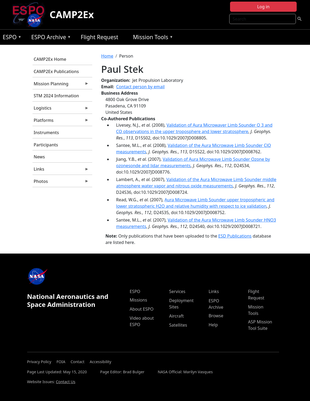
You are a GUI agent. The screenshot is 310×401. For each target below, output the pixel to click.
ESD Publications (235, 236)
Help (213, 325)
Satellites (178, 325)
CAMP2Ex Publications (56, 71)
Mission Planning (61, 85)
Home (107, 56)
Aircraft (176, 316)
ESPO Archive (50, 38)
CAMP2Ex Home (50, 59)
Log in (263, 7)
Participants (46, 145)
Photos (61, 182)
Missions (138, 300)
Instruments (46, 132)
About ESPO (141, 309)
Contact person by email (140, 87)
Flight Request (99, 37)
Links (61, 170)
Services (177, 291)
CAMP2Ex (72, 14)
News (39, 157)
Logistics (61, 109)
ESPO (11, 38)
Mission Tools (151, 38)
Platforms (61, 121)
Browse (215, 316)
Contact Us (65, 381)
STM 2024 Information (56, 96)
